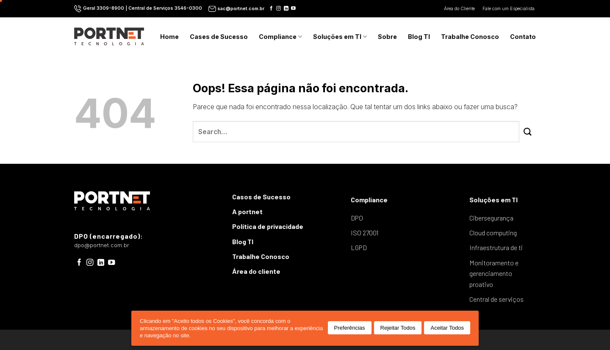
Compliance (280, 37)
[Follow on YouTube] (293, 8)
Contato (523, 36)
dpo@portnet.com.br (101, 245)
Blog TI (419, 36)
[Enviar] (527, 132)
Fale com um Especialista (509, 8)
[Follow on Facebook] (271, 8)
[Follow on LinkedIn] (286, 8)
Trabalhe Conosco (470, 36)
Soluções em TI (340, 37)
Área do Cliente (460, 8)
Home (169, 36)
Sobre (387, 36)
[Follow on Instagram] (278, 8)
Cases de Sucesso (219, 36)
